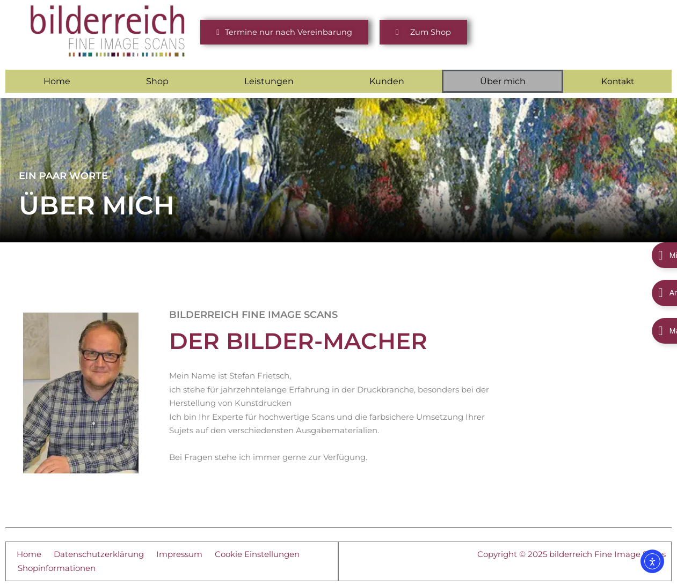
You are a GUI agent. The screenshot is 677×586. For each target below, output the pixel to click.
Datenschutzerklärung (99, 553)
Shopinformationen (57, 567)
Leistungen (269, 81)
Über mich (503, 81)
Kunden (386, 81)
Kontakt (617, 81)
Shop (157, 81)
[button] (284, 32)
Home (56, 81)
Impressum (179, 553)
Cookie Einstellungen (257, 553)
